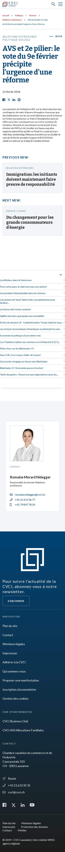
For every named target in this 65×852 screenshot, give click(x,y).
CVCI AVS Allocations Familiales (23, 730)
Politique (19, 15)
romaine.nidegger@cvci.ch (27, 494)
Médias (22, 830)
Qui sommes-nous (14, 671)
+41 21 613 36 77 (22, 499)
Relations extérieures (12, 20)
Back (58, 36)
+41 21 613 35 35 (16, 785)
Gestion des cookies (16, 698)
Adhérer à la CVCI (14, 662)
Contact (8, 635)
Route (9, 778)
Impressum (10, 653)
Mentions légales (14, 644)
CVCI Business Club (15, 721)
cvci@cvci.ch (14, 792)
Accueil (6, 15)
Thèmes (32, 15)
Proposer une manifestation (21, 680)
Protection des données (34, 826)
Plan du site (10, 626)
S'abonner (16, 600)
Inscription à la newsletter (19, 689)
